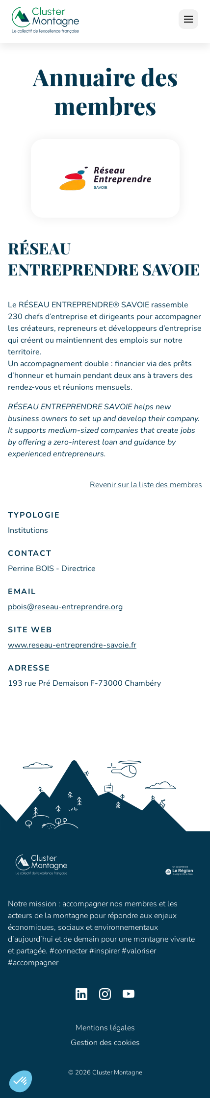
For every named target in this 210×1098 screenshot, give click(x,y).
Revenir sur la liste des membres (146, 484)
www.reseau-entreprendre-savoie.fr (72, 645)
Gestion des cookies (105, 1042)
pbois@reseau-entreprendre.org (65, 606)
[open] (188, 19)
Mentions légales (105, 1028)
